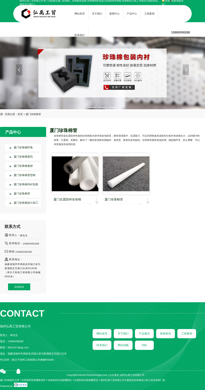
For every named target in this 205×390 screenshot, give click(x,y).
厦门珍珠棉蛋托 (23, 156)
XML (144, 345)
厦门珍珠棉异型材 (25, 175)
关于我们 (123, 333)
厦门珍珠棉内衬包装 (26, 184)
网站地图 (123, 345)
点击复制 (114, 375)
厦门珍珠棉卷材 (23, 165)
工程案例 (186, 333)
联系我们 (102, 345)
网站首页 (102, 333)
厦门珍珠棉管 (33, 114)
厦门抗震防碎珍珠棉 (67, 199)
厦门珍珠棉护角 (23, 147)
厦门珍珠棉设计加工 (26, 202)
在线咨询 (19, 286)
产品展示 (144, 333)
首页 (20, 114)
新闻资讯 (165, 333)
